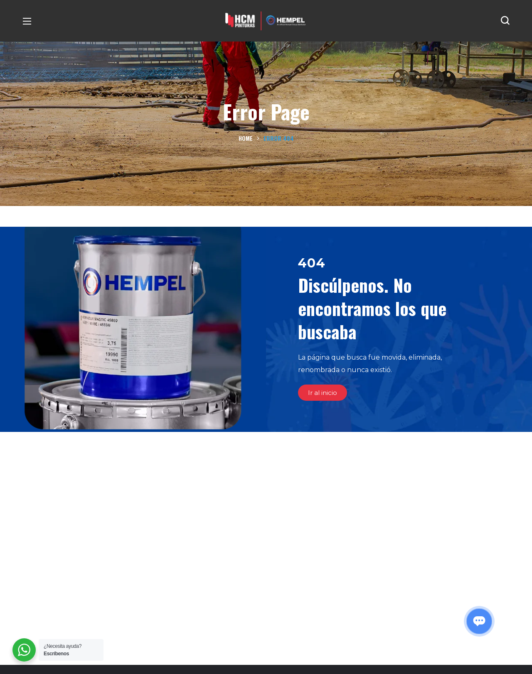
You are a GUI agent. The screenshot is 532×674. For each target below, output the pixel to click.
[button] (505, 21)
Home (246, 138)
